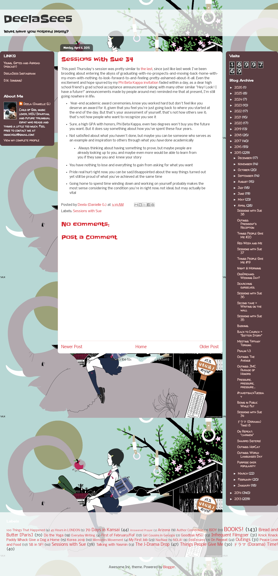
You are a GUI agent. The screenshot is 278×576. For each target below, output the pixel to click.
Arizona (164, 530)
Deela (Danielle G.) (36, 104)
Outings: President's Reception (246, 224)
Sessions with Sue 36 (249, 295)
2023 (238, 105)
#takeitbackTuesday (250, 395)
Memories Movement (108, 540)
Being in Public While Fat (247, 404)
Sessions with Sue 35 (249, 318)
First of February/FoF (118, 535)
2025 (238, 93)
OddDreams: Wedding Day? (248, 276)
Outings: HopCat (248, 447)
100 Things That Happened (26, 530)
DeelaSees (37, 19)
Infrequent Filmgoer (230, 535)
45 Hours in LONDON (65, 530)
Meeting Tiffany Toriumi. (248, 343)
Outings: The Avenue (246, 359)
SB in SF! (36, 545)
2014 (238, 493)
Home (141, 347)
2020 (238, 123)
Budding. (243, 326)
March (243, 473)
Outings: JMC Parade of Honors (246, 370)
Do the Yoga (53, 535)
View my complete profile (21, 140)
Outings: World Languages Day (249, 454)
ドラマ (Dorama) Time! (256, 544)
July (241, 188)
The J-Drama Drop (152, 544)
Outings (243, 540)
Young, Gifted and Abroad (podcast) (22, 65)
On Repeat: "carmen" (245, 433)
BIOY (213, 530)
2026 (238, 87)
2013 (238, 499)
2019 (238, 129)
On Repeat (219, 540)
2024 (238, 99)
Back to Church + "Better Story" (249, 334)
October (244, 170)
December (245, 158)
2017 (238, 141)
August (243, 182)
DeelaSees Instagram (19, 73)
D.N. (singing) (13, 80)
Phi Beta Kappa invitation (138, 83)
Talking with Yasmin (111, 545)
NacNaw (161, 540)
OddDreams (197, 540)
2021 (238, 117)
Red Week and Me (249, 243)
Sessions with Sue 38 (249, 212)
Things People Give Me (201, 544)
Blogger (169, 567)
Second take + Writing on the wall (249, 306)
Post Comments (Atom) (150, 359)
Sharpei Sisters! (249, 441)
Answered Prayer (141, 530)
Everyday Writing (83, 535)
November (245, 164)
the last (146, 69)
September (246, 176)
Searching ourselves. (246, 285)
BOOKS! (234, 530)
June (241, 193)
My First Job (138, 540)
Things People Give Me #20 (250, 235)
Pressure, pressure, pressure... (246, 383)
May (241, 199)
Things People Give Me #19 (250, 260)
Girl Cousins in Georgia (159, 535)
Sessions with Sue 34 (249, 414)
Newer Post (72, 347)
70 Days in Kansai (103, 530)
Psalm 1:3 (244, 351)
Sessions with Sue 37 (249, 251)
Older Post (209, 347)
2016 (238, 147)
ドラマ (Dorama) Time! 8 (249, 423)
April (242, 205)
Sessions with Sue (87, 211)
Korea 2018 (76, 540)
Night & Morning (249, 268)
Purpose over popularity (246, 464)
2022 (238, 111)
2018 (238, 135)
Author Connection (190, 530)
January (244, 485)
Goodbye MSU (192, 535)
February (245, 479)
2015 (238, 153)
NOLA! (177, 540)
